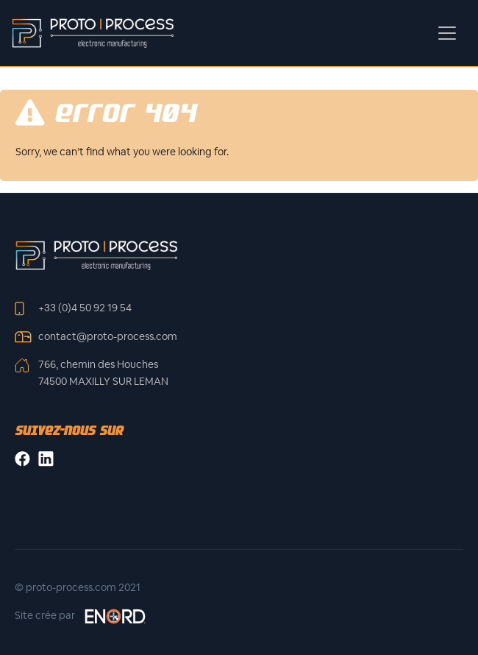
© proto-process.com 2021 (77, 587)
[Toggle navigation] (447, 33)
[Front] (96, 254)
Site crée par (81, 616)
